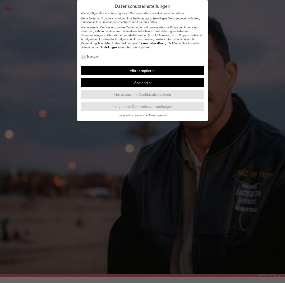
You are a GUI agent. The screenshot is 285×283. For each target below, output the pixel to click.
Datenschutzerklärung (152, 43)
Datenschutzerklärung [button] (144, 115)
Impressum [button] (162, 115)
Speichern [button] (142, 82)
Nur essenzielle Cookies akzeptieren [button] (142, 94)
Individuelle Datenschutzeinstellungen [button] (143, 106)
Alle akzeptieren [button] (142, 70)
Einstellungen (108, 47)
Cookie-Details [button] (125, 115)
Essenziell (90, 56)
